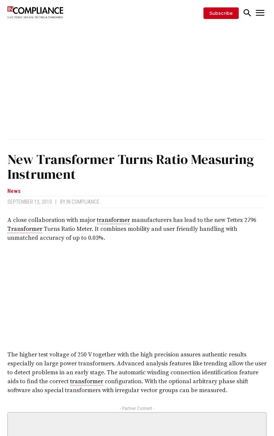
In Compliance (83, 202)
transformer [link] (113, 220)
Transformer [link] (24, 229)
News (13, 191)
